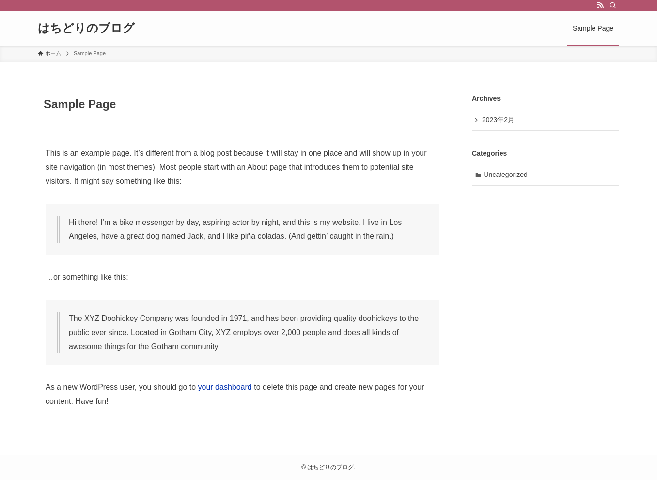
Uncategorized (506, 174)
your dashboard (225, 387)
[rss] (600, 5)
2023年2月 (498, 120)
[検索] (613, 5)
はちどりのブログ (86, 28)
